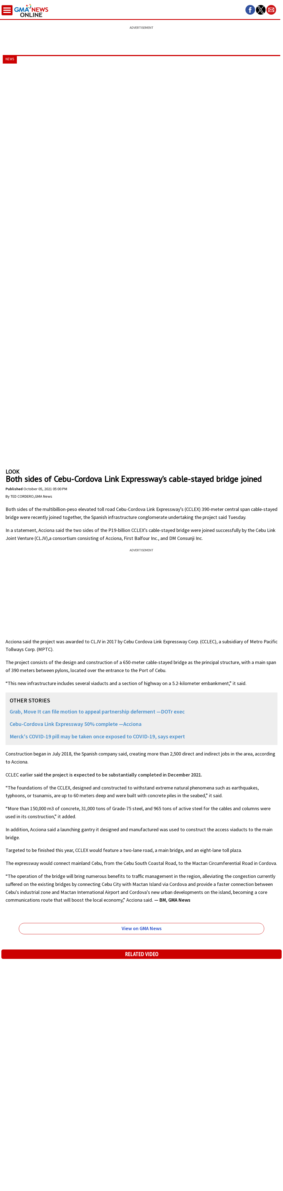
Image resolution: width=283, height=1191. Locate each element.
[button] (250, 10)
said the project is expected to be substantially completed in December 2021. (118, 775)
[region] (141, 37)
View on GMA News (142, 928)
